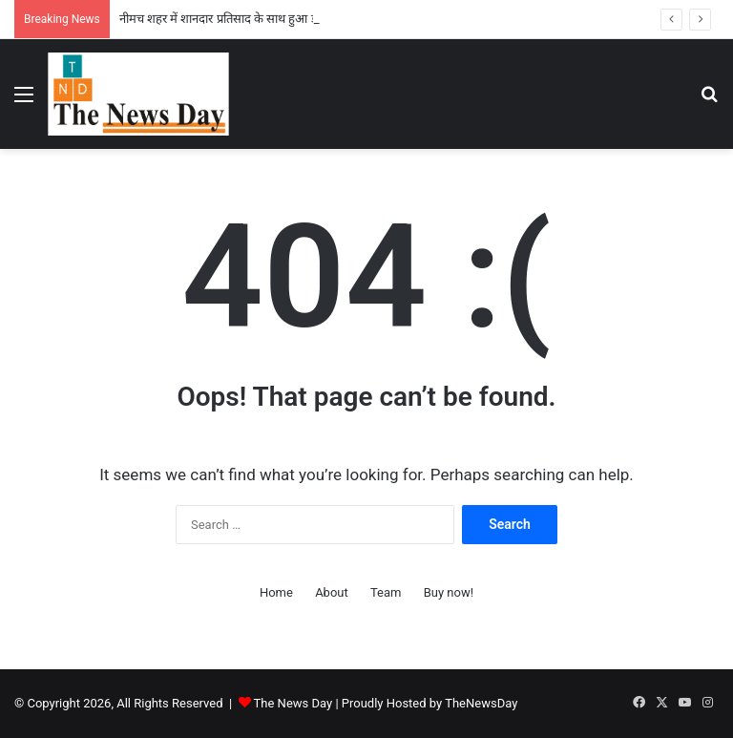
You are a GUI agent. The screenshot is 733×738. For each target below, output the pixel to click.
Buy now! (448, 592)
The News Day (293, 703)
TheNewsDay (481, 703)
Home (276, 592)
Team (386, 592)
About (331, 592)
